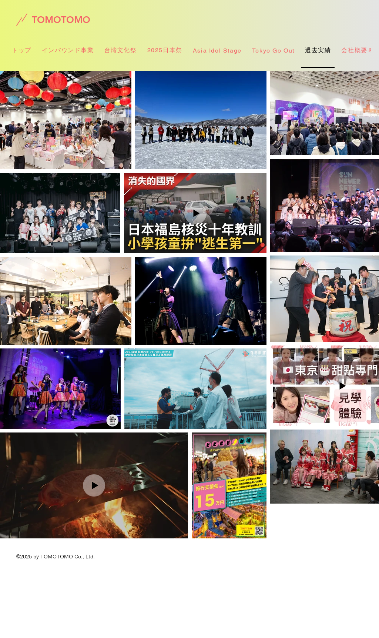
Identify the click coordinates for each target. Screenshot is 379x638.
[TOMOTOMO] (61, 19)
